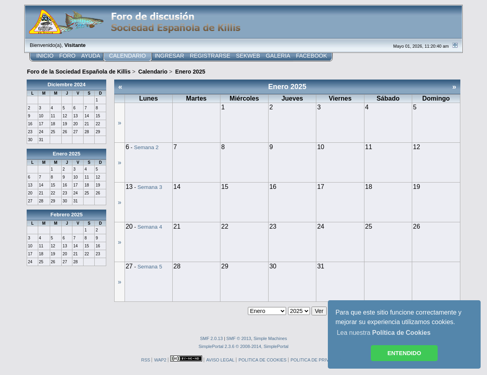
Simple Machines (270, 338)
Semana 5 (150, 267)
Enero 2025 (66, 154)
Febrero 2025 (67, 215)
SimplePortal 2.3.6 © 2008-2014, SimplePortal (243, 346)
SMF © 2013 (238, 338)
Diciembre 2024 (67, 84)
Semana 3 (150, 187)
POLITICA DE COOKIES (262, 360)
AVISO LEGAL (220, 360)
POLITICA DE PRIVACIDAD (317, 360)
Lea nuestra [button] (384, 332)
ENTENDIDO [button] (404, 353)
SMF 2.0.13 (211, 338)
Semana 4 (150, 227)
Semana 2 (146, 147)
